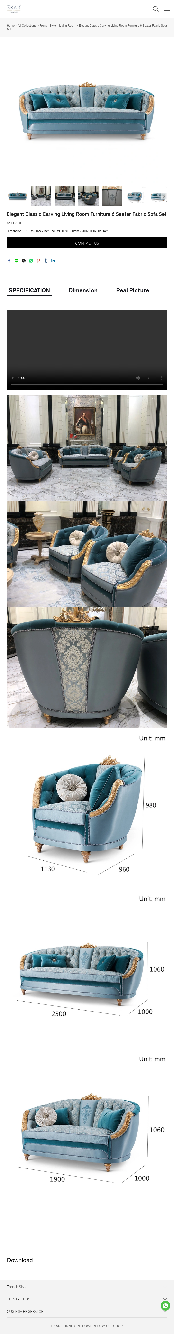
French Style (47, 25)
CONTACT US (87, 243)
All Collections (27, 25)
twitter (23, 260)
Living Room (67, 25)
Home (11, 25)
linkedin (53, 260)
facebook (9, 260)
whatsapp (31, 260)
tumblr (45, 260)
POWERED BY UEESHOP (102, 1326)
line (16, 260)
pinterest (38, 260)
